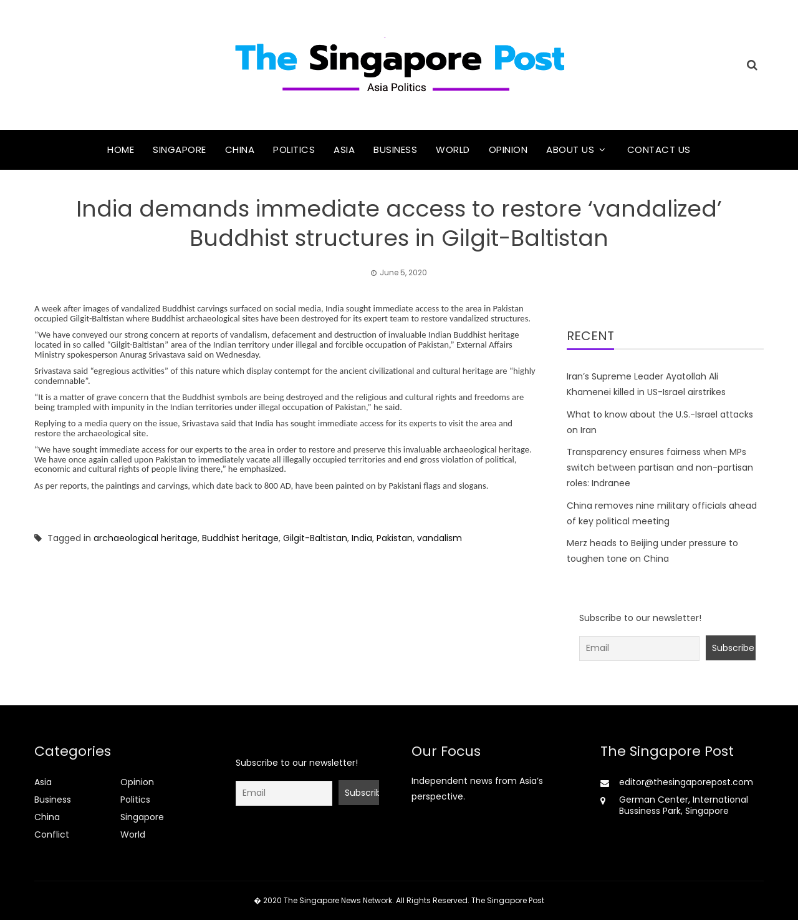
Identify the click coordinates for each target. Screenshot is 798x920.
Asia (344, 149)
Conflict (51, 834)
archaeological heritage (146, 538)
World (453, 149)
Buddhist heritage (240, 538)
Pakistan (395, 538)
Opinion (508, 149)
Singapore (179, 149)
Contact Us (659, 149)
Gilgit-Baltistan (315, 538)
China (240, 149)
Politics (294, 149)
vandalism (439, 538)
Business (395, 149)
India (362, 538)
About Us (570, 149)
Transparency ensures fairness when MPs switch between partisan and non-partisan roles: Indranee (660, 467)
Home (120, 149)
